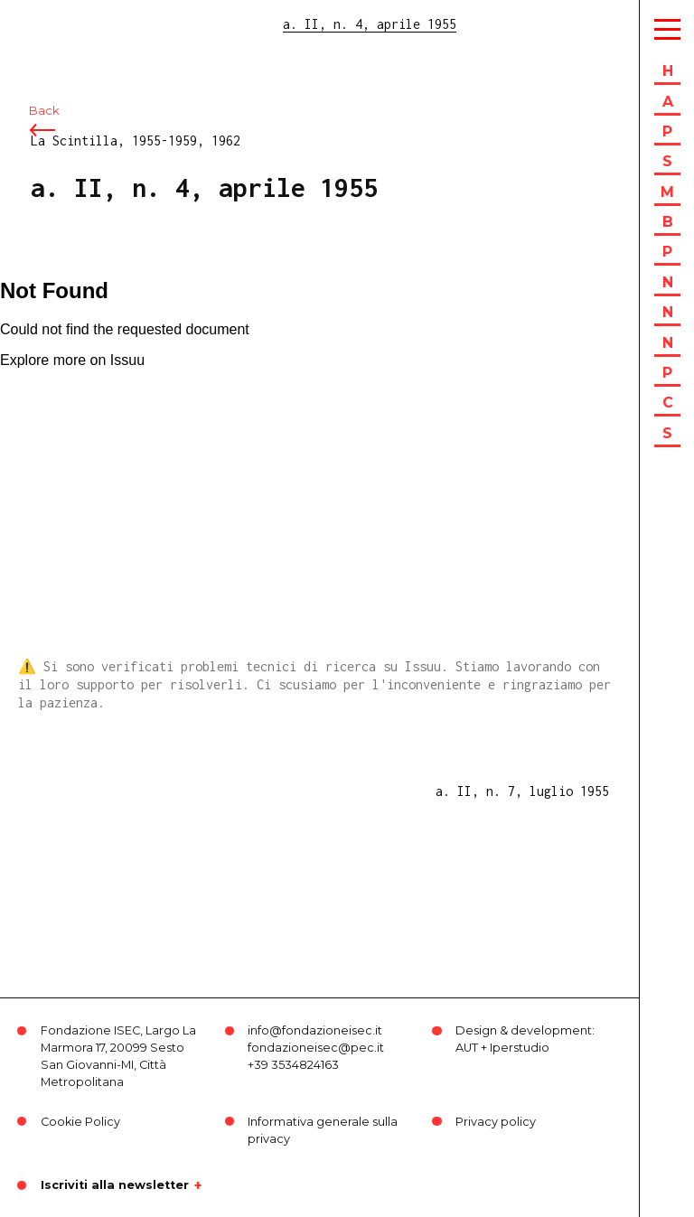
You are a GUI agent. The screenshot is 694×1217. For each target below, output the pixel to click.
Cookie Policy (80, 1121)
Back (44, 115)
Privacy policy (495, 1121)
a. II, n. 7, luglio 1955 (522, 791)
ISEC (61, 25)
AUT (466, 1047)
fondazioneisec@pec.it (316, 1047)
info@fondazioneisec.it (315, 1030)
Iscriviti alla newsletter (115, 1185)
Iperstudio (519, 1047)
